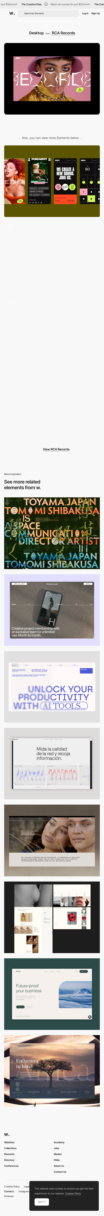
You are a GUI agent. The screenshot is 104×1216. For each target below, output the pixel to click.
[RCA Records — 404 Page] (52, 256)
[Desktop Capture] (52, 994)
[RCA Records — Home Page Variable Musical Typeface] (52, 406)
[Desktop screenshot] (52, 917)
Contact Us (60, 1171)
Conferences (11, 1165)
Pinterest (8, 1196)
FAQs (57, 1159)
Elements (9, 1154)
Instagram (24, 1191)
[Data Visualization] (52, 763)
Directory (9, 1159)
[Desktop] (52, 533)
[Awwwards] (12, 13)
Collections (10, 1148)
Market (58, 1154)
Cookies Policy (12, 1186)
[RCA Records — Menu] (52, 331)
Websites (9, 1142)
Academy (59, 1142)
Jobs (56, 1148)
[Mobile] (52, 181)
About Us (59, 1165)
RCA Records (63, 33)
